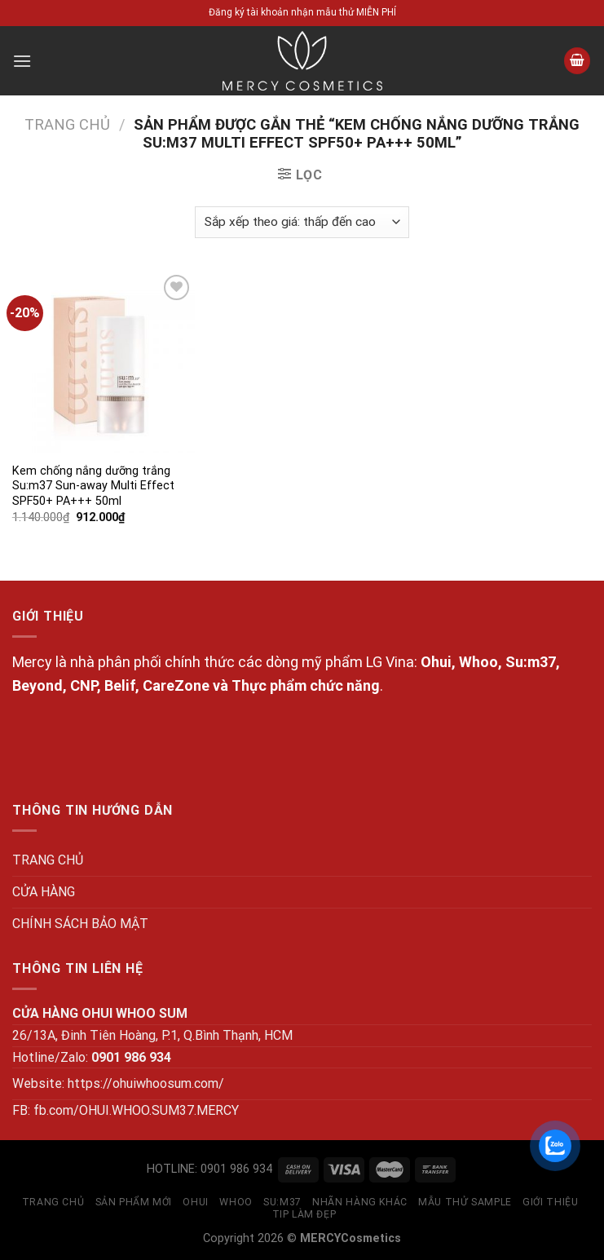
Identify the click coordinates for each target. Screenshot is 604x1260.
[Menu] (22, 61)
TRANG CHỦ (47, 860)
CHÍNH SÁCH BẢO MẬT (80, 923)
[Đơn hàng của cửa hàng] (302, 222)
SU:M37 (282, 1202)
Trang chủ (67, 124)
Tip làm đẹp (304, 1214)
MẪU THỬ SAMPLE (465, 1202)
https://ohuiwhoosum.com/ (146, 1083)
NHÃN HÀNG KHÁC (360, 1202)
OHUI (195, 1202)
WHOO (235, 1202)
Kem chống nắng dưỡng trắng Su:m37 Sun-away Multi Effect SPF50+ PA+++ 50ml (93, 486)
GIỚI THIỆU (550, 1202)
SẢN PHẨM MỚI (133, 1202)
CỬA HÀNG (43, 892)
